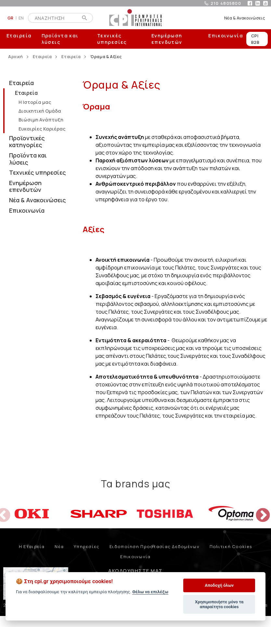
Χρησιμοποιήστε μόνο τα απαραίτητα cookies (219, 604)
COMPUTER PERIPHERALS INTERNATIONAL (135, 17)
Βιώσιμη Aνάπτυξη (41, 120)
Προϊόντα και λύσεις (60, 38)
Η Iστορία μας (35, 102)
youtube (265, 3)
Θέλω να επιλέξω (150, 591)
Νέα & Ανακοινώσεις (244, 18)
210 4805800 (226, 3)
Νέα (59, 546)
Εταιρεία (19, 35)
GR (10, 18)
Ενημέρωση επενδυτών (166, 38)
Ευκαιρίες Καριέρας (42, 129)
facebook (250, 3)
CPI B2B (255, 39)
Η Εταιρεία (32, 546)
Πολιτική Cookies (231, 546)
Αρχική (15, 56)
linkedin (257, 3)
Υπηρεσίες (87, 546)
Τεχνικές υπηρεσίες (112, 38)
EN (21, 18)
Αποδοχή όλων (219, 585)
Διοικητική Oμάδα (40, 111)
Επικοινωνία (225, 35)
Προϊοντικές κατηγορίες (27, 141)
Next (258, 511)
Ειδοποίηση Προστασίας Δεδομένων (155, 546)
